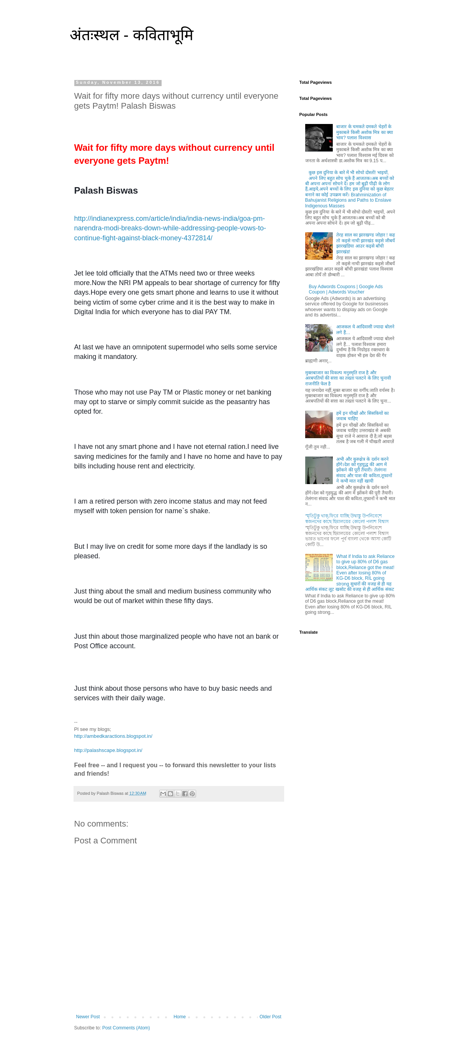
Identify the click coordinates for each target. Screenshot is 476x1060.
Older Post (270, 1016)
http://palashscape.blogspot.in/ (108, 750)
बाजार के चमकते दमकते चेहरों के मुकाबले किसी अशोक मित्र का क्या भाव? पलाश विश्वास (364, 132)
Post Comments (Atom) (126, 1028)
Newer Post (88, 1016)
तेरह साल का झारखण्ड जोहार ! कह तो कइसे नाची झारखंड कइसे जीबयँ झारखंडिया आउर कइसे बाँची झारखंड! (365, 243)
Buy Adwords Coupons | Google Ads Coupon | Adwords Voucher (346, 289)
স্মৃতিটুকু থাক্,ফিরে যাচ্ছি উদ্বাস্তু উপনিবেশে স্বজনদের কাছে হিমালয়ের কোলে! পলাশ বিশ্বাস (347, 518)
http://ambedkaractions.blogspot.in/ (113, 736)
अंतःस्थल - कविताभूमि (132, 34)
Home (179, 1016)
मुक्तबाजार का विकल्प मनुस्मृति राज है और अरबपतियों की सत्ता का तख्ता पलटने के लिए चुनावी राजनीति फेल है (348, 378)
